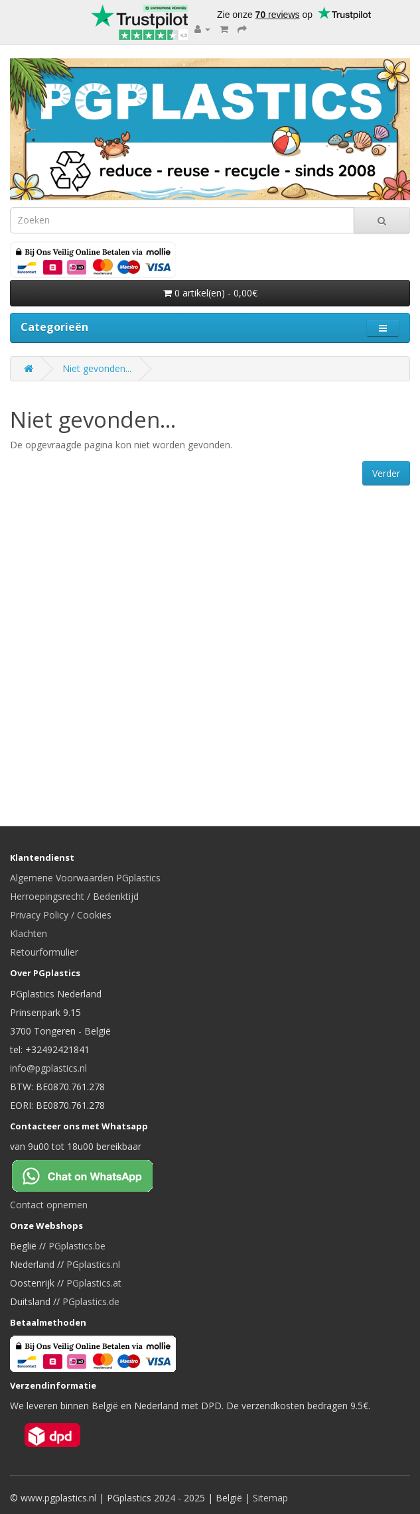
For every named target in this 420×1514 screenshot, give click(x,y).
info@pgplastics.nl (48, 1068)
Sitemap (270, 1497)
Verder (386, 473)
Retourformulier (44, 952)
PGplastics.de (90, 1301)
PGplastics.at (93, 1283)
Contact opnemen (49, 1204)
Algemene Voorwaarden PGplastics (85, 877)
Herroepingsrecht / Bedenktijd (74, 896)
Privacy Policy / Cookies (60, 915)
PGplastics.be (76, 1245)
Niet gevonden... (96, 368)
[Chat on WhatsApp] (93, 1174)
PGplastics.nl (93, 1264)
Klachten (28, 933)
